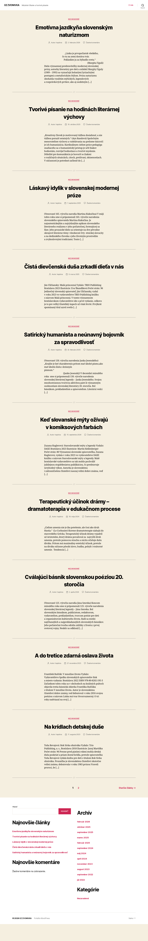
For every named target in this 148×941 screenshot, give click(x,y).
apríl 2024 (82, 875)
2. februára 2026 (74, 43)
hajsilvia (59, 43)
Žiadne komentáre (93, 43)
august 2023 (83, 886)
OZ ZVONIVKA (12, 5)
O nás (130, 5)
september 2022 (85, 891)
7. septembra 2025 (74, 204)
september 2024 (85, 865)
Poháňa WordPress (42, 935)
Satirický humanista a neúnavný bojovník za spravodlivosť (74, 346)
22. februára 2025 (74, 358)
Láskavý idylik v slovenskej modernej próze (74, 192)
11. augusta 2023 (74, 752)
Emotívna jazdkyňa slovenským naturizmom (74, 31)
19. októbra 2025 (73, 125)
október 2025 (84, 844)
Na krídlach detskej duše (74, 744)
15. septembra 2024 (74, 444)
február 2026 (84, 838)
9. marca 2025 (73, 283)
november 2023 (85, 881)
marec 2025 (83, 854)
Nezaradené (74, 19)
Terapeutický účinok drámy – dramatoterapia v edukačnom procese (74, 517)
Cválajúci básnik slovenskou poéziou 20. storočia (74, 597)
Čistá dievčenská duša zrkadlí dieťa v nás (74, 271)
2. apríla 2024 (74, 609)
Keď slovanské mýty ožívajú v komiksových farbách (74, 432)
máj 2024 (82, 870)
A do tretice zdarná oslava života (74, 672)
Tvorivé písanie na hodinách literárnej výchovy (74, 113)
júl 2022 (81, 896)
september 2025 (85, 849)
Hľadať (14, 824)
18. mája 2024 (74, 533)
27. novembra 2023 (73, 680)
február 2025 (84, 860)
